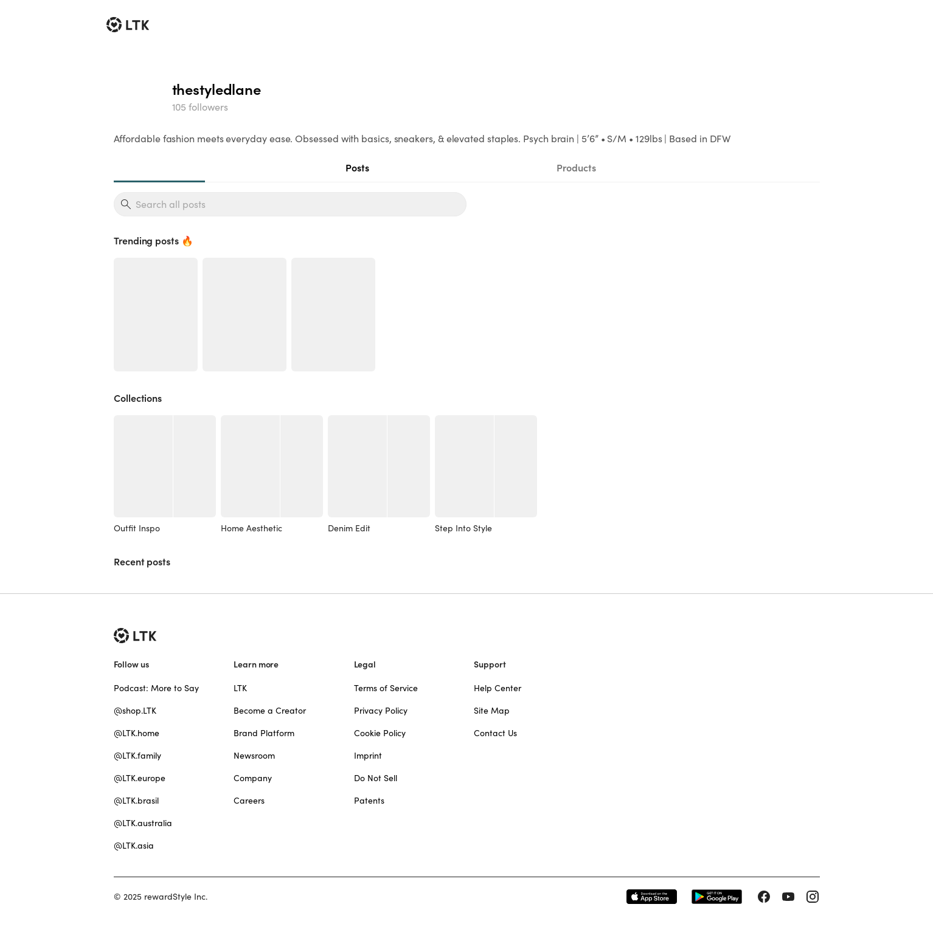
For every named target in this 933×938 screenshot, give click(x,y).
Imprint (368, 755)
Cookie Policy (380, 733)
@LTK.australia (143, 823)
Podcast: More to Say (156, 688)
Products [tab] (576, 168)
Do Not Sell (375, 778)
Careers (249, 800)
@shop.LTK (135, 710)
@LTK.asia (134, 845)
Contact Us (495, 733)
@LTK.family (137, 755)
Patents (369, 800)
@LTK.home (136, 733)
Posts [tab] (357, 168)
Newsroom (254, 755)
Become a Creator (270, 710)
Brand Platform (264, 733)
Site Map (492, 710)
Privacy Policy (381, 710)
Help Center (497, 688)
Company (253, 778)
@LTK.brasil (136, 800)
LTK (240, 688)
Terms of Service (386, 688)
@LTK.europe (139, 778)
